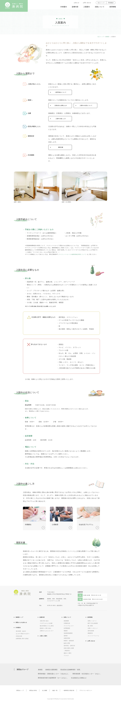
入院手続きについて (60, 92)
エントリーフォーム (93, 635)
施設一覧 (61, 695)
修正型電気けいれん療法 (47, 625)
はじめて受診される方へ (23, 633)
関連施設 (111, 2)
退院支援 (60, 147)
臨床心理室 (67, 643)
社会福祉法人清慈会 (46, 683)
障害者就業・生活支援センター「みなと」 (53, 678)
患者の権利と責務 (69, 648)
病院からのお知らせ (21, 622)
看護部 (66, 630)
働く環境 (90, 625)
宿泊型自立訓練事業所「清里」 (73, 670)
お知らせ (76, 2)
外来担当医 (19, 636)
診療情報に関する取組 (22, 638)
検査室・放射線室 (69, 640)
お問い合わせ (87, 2)
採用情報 (112, 7)
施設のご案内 (67, 653)
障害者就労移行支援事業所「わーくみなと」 (87, 678)
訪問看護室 (67, 628)
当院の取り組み (44, 620)
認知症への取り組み (45, 628)
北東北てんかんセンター (47, 630)
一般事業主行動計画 (76, 695)
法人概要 (49, 695)
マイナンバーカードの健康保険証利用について (73, 254)
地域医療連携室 (68, 633)
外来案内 (63, 7)
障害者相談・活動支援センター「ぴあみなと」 (54, 674)
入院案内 (86, 7)
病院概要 (66, 620)
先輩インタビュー (93, 628)
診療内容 (75, 7)
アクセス (66, 655)
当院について (99, 7)
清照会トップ (21, 695)
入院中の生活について (86, 105)
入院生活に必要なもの (60, 105)
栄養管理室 (67, 638)
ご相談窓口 (67, 650)
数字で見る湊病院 (93, 623)
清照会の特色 (36, 695)
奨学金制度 (91, 630)
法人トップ (101, 2)
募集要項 (90, 633)
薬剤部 (66, 635)
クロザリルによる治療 (46, 623)
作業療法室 (67, 623)
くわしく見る (34, 518)
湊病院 (40, 670)
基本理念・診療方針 (69, 645)
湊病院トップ (19, 617)
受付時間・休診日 (21, 631)
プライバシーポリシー (95, 695)
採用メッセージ (92, 620)
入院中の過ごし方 (61, 118)
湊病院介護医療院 (52, 670)
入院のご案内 (43, 636)
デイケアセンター (69, 625)
